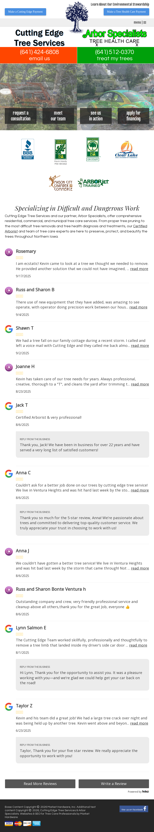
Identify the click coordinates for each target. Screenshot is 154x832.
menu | (140, 22)
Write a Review (114, 783)
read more (139, 268)
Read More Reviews (40, 783)
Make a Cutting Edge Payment (25, 11)
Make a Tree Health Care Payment (126, 11)
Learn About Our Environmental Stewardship (120, 4)
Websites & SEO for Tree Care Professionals (48, 813)
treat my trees (115, 58)
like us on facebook (134, 808)
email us (39, 58)
